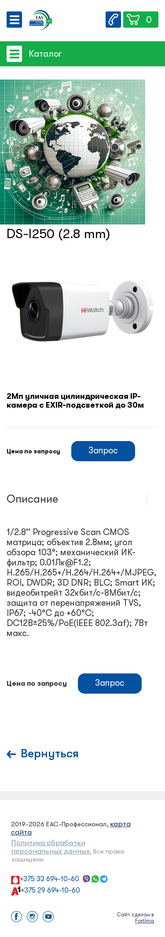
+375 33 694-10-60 (49, 879)
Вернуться (50, 753)
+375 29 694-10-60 (50, 890)
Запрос (103, 450)
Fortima (144, 921)
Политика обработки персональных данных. (51, 847)
